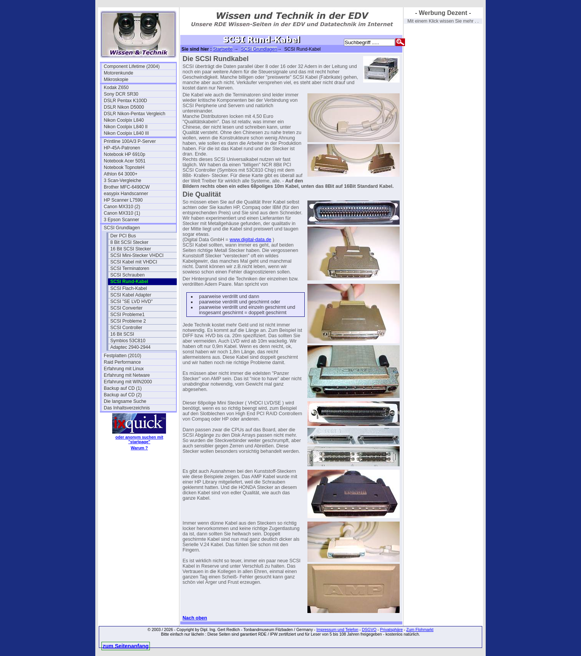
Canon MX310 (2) (122, 206)
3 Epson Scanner (121, 219)
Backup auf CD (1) (123, 388)
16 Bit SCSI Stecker (130, 249)
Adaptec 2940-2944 (130, 347)
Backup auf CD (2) (123, 395)
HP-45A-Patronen (122, 148)
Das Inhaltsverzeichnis (127, 408)
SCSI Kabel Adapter (130, 295)
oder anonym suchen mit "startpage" (139, 439)
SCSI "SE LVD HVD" (131, 301)
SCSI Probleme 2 (128, 321)
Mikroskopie (116, 79)
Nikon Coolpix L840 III (126, 133)
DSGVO (369, 629)
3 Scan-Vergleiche (122, 180)
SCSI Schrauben (127, 275)
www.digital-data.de (250, 239)
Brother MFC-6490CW (126, 187)
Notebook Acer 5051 (125, 161)
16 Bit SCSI (122, 334)
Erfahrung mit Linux (124, 368)
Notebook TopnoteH (124, 167)
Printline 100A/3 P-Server (130, 141)
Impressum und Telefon (337, 629)
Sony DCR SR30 (121, 94)
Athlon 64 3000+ (121, 174)
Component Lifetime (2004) (131, 66)
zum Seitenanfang (126, 646)
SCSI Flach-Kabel (128, 288)
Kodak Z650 (116, 87)
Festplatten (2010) (122, 355)
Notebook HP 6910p (124, 154)
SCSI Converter (126, 308)
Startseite (222, 49)
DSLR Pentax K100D (125, 100)
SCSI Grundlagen (122, 227)
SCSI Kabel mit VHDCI (133, 262)
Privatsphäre (391, 629)
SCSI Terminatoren (129, 268)
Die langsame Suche (125, 401)
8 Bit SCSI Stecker (129, 242)
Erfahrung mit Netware (127, 375)
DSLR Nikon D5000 (124, 107)
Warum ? (139, 448)
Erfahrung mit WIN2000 (128, 381)
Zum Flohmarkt (419, 629)
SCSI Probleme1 (127, 314)
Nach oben (195, 618)
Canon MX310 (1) (122, 213)
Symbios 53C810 (127, 340)
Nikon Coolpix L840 (124, 120)
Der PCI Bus (123, 236)
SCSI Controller (126, 327)
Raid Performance (122, 362)
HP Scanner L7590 (123, 200)
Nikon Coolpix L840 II (126, 126)
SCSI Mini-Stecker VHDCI (137, 255)
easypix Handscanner (126, 193)
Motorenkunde (118, 73)
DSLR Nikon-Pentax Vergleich (134, 113)
